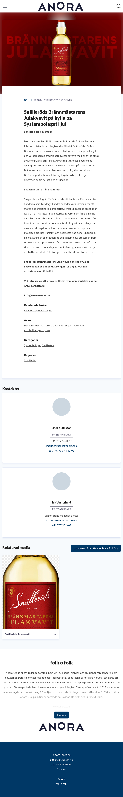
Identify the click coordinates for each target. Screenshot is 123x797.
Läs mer (61, 715)
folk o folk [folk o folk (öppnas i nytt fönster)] (61, 783)
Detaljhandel (31, 325)
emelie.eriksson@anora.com (61, 446)
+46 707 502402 (61, 525)
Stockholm (30, 360)
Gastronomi (78, 325)
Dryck (68, 325)
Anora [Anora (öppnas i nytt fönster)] (61, 779)
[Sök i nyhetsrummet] (118, 6)
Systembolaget (32, 345)
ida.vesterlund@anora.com (61, 520)
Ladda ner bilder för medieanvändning (96, 548)
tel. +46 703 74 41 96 (61, 450)
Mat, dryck (46, 325)
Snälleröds (48, 345)
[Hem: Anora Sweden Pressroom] (60, 6)
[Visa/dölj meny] (5, 6)
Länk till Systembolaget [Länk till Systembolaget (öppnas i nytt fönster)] (38, 310)
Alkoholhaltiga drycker (37, 330)
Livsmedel (58, 325)
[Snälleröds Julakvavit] (30, 592)
